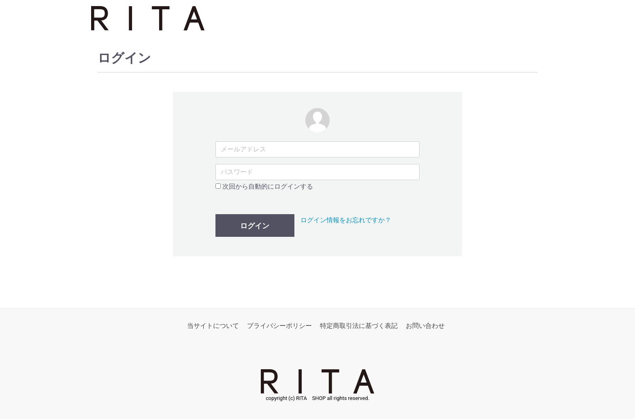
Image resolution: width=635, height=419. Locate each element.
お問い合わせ (425, 326)
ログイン (254, 226)
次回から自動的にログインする (264, 186)
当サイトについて (213, 326)
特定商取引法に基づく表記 (359, 326)
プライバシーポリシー (279, 326)
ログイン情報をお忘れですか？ (345, 220)
